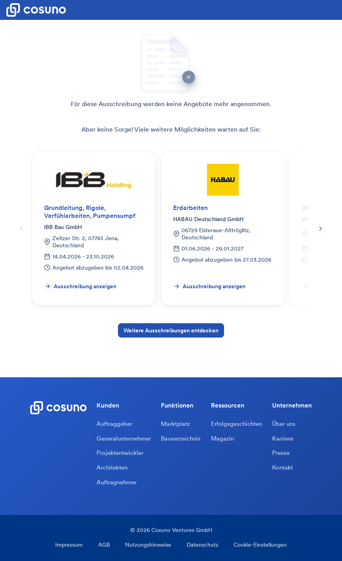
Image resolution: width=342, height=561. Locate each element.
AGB (105, 545)
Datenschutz (201, 545)
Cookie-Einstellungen (258, 545)
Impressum (71, 545)
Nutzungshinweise (148, 545)
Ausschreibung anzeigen (80, 286)
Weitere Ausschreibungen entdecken (171, 330)
